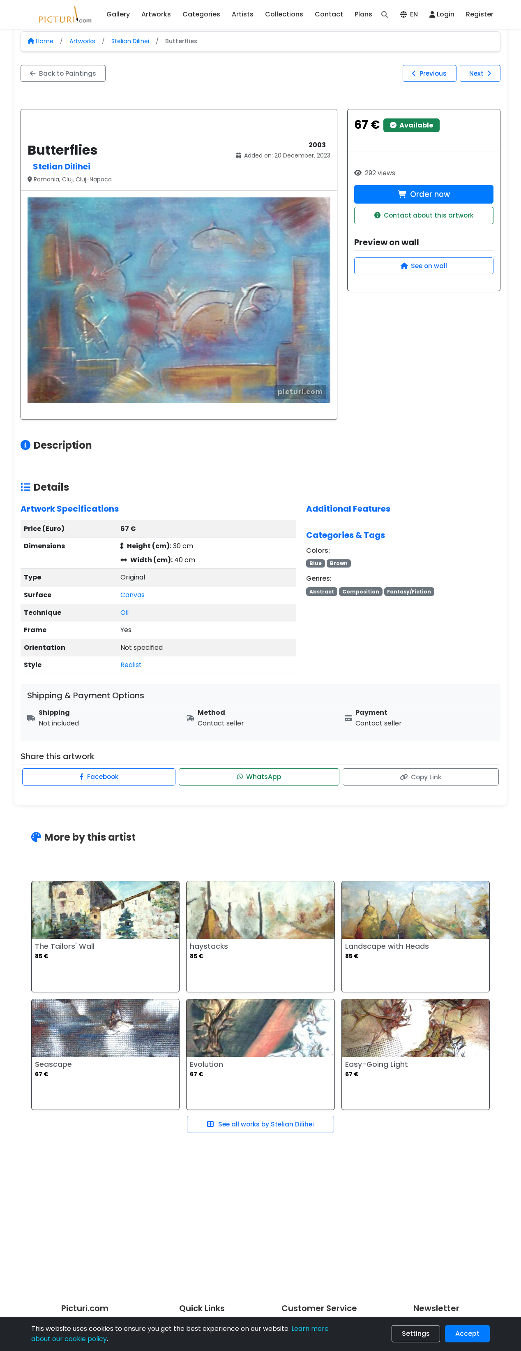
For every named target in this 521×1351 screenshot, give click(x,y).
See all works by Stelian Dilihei (260, 1124)
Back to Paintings (64, 73)
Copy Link (420, 777)
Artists (243, 14)
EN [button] (409, 14)
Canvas (132, 595)
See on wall (424, 267)
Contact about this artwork (424, 216)
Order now (424, 195)
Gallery (118, 14)
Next (479, 73)
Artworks (82, 41)
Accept (467, 1333)
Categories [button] (201, 14)
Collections (284, 14)
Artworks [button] (156, 14)
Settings (416, 1333)
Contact (329, 14)
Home (40, 41)
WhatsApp (259, 777)
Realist (131, 665)
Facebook (99, 777)
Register (479, 14)
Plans (363, 14)
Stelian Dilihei (130, 41)
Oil (124, 612)
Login (441, 14)
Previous (426, 73)
